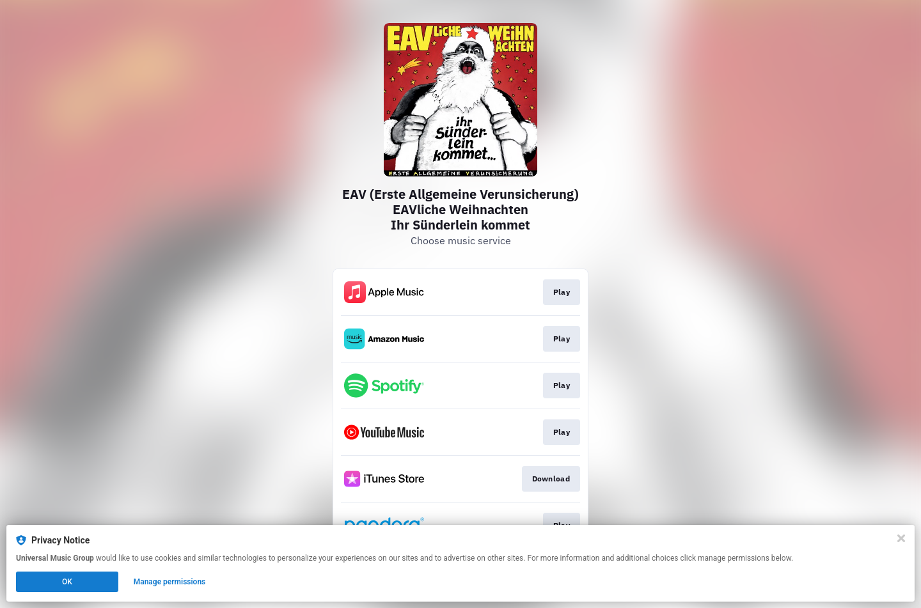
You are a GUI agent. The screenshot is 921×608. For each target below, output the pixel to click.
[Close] (901, 538)
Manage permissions (170, 581)
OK (67, 581)
